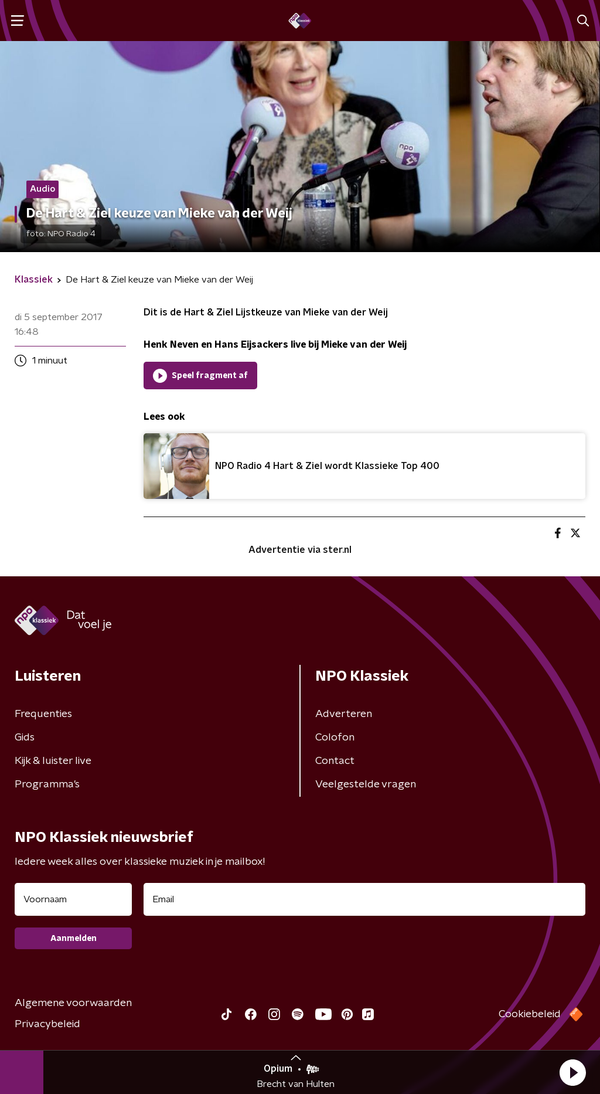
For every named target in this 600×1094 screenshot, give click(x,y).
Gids (25, 737)
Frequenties (43, 714)
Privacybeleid (47, 1024)
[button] (572, 1072)
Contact (334, 761)
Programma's (47, 784)
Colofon (334, 737)
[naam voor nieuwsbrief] (73, 899)
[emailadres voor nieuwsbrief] (364, 899)
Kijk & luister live (53, 761)
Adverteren (343, 714)
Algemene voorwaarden (73, 1003)
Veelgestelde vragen (365, 784)
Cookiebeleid (530, 1014)
